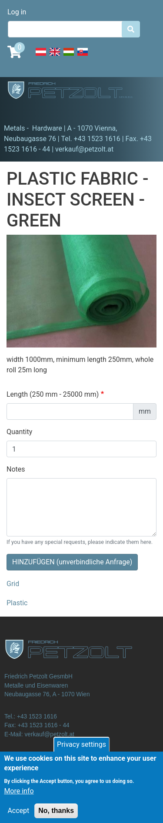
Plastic (17, 603)
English (55, 56)
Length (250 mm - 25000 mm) (53, 394)
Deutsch (41, 56)
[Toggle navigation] (19, 111)
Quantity (19, 432)
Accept (18, 816)
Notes (16, 469)
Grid (13, 584)
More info (18, 796)
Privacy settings (81, 749)
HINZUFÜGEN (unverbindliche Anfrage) (72, 562)
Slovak (82, 56)
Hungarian (68, 56)
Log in (16, 12)
